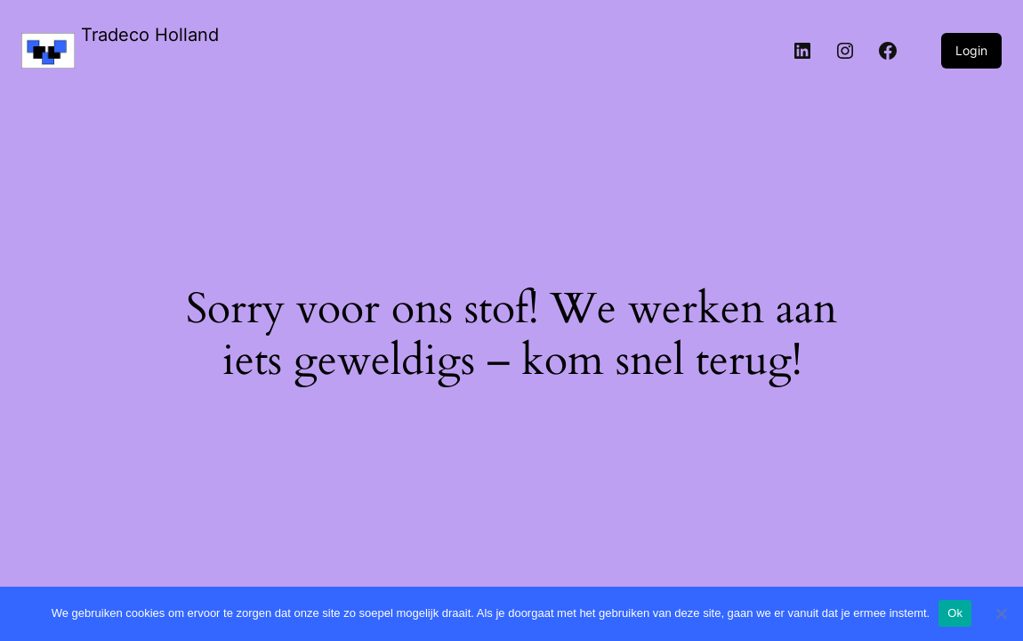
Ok (955, 613)
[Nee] (1001, 613)
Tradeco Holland (150, 34)
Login (971, 50)
